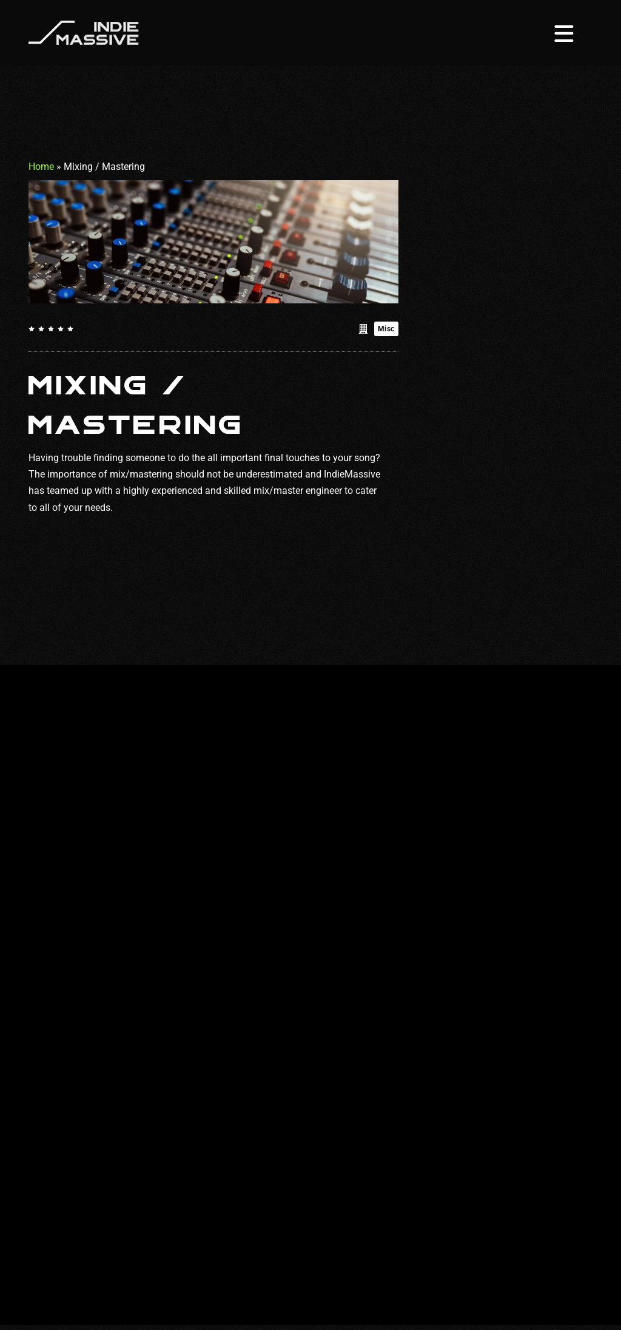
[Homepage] (84, 32)
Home (41, 166)
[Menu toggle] (564, 33)
